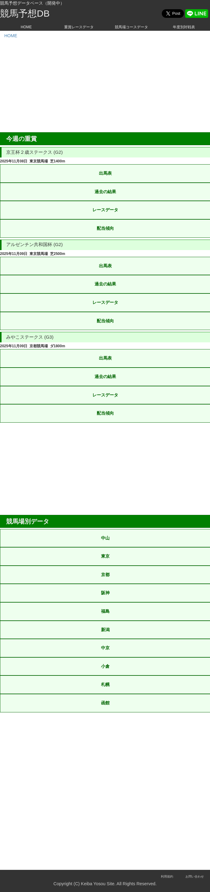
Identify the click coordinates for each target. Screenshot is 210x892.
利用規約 (167, 876)
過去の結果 (105, 191)
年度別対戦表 (184, 27)
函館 (105, 702)
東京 (105, 556)
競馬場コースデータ (131, 27)
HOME (26, 27)
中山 (105, 538)
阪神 (105, 592)
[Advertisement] (105, 86)
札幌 (105, 684)
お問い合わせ (194, 876)
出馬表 (105, 173)
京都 (105, 574)
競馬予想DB (25, 13)
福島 (105, 611)
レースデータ (105, 209)
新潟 (105, 629)
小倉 (105, 666)
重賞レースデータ (79, 27)
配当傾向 (105, 228)
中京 (105, 647)
